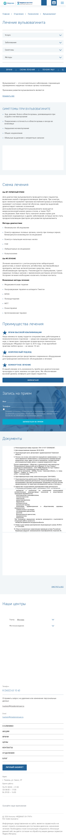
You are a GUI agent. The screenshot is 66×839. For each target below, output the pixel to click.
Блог (4, 759)
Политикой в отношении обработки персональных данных (28, 413)
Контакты (7, 748)
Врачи (9, 70)
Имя (4, 402)
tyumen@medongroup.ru (13, 706)
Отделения (19, 14)
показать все (8, 96)
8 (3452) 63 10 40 (11, 690)
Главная (6, 14)
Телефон (6, 406)
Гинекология (33, 14)
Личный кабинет (15, 767)
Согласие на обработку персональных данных (23, 415)
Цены (5, 742)
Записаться (33, 380)
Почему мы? (48, 70)
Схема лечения (27, 70)
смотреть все (58, 587)
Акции (5, 732)
